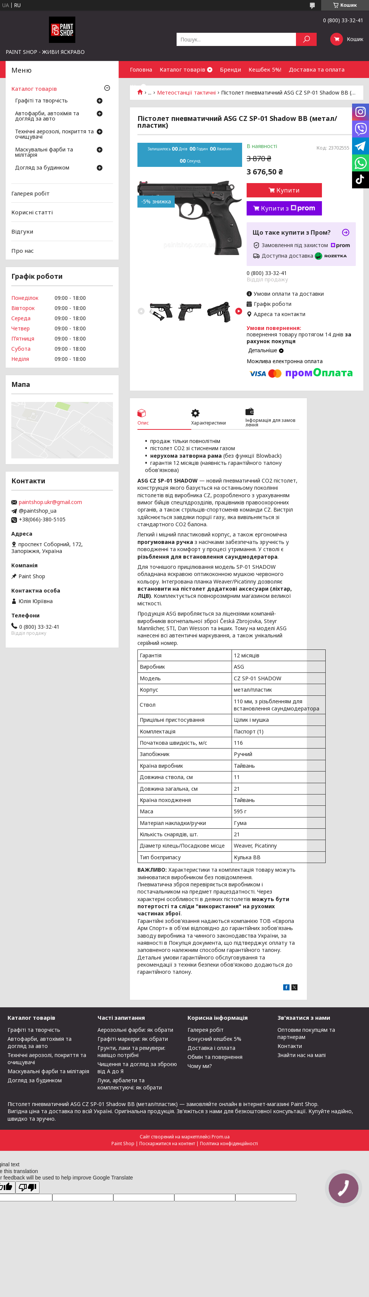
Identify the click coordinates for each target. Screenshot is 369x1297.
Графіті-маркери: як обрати (133, 1038)
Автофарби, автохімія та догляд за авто (47, 116)
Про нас (22, 250)
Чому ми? (200, 1065)
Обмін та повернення (215, 1056)
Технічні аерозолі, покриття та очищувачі (54, 134)
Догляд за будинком (42, 168)
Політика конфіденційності (229, 1143)
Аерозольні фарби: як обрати (135, 1029)
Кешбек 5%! (265, 69)
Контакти (290, 1046)
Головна (141, 69)
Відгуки (22, 231)
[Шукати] (306, 39)
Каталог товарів (182, 69)
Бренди (230, 69)
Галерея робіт (30, 193)
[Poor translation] (27, 1187)
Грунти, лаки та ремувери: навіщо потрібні (131, 1051)
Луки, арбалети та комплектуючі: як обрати (130, 1084)
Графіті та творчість (41, 101)
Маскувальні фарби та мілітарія (44, 152)
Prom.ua (221, 1137)
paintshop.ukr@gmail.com (50, 502)
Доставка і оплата (211, 1047)
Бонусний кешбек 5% (214, 1038)
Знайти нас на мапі (302, 1055)
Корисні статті (32, 212)
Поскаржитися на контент (167, 1143)
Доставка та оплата (317, 69)
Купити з (288, 208)
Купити (288, 190)
